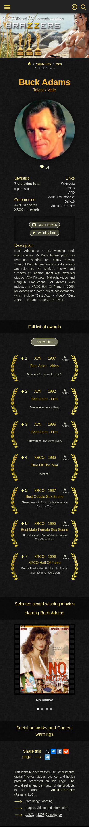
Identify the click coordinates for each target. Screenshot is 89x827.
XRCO (39, 457)
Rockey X (56, 374)
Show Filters (45, 342)
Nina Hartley (48, 502)
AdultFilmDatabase (61, 197)
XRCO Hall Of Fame (44, 563)
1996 (52, 557)
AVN (37, 358)
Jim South (61, 568)
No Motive (56, 440)
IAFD (71, 192)
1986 (52, 457)
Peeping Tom (44, 506)
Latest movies (44, 224)
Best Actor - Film (44, 399)
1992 (52, 391)
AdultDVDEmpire (63, 206)
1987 (52, 358)
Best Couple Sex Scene (44, 496)
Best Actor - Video (44, 366)
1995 (52, 424)
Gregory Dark (52, 572)
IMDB (71, 188)
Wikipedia (68, 183)
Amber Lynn (36, 572)
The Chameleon (44, 539)
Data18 (69, 201)
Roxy (56, 407)
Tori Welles (48, 535)
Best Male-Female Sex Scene (44, 530)
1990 (52, 524)
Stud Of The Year (44, 465)
